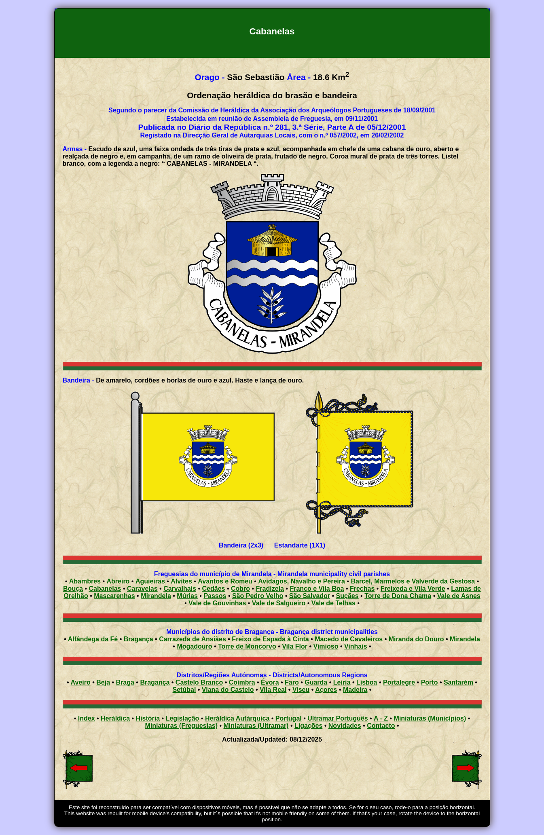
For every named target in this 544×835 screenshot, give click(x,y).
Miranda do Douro (416, 639)
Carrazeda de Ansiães (192, 639)
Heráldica (115, 718)
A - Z (381, 718)
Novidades (344, 725)
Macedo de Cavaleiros (349, 639)
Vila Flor (294, 646)
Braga (125, 682)
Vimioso (326, 646)
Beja (103, 682)
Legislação (182, 718)
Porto (429, 682)
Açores (326, 689)
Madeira (355, 689)
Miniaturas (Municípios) (430, 718)
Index (86, 718)
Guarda (316, 682)
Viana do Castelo (228, 689)
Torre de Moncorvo (247, 646)
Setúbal (184, 689)
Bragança (138, 639)
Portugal (288, 718)
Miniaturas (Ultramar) (256, 725)
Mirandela (465, 639)
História (148, 718)
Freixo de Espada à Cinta (270, 639)
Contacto (381, 725)
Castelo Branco (199, 682)
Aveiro (81, 682)
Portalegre (399, 682)
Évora (270, 682)
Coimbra (242, 682)
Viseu (300, 689)
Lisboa (366, 682)
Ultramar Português (337, 718)
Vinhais (355, 646)
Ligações (308, 725)
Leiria (342, 682)
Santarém (458, 682)
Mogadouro (194, 646)
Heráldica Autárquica (237, 718)
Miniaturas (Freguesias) (181, 725)
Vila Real (273, 689)
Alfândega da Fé (93, 639)
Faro (292, 682)
